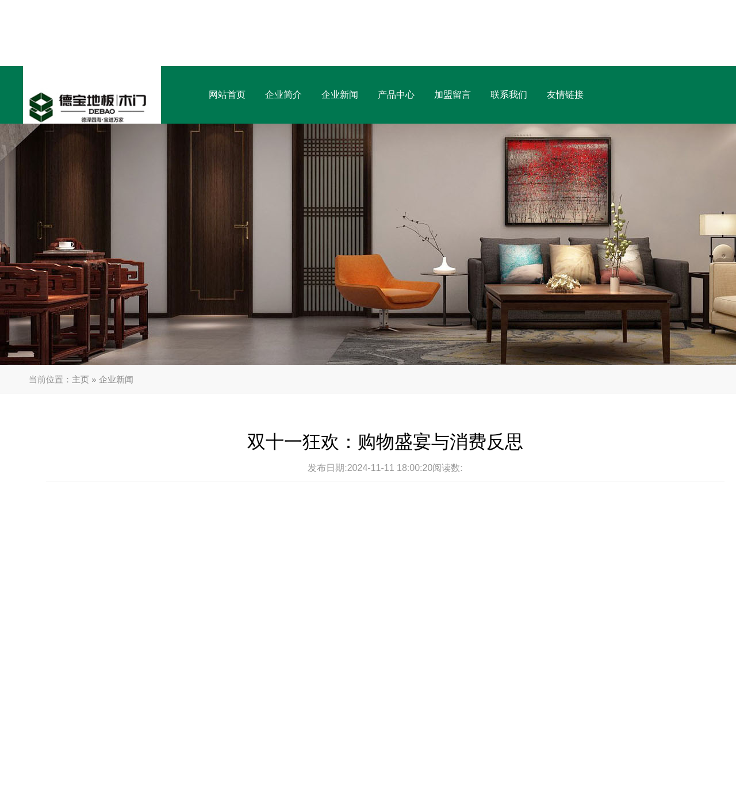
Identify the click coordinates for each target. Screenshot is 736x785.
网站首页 (227, 94)
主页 (80, 379)
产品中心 (396, 94)
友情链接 (565, 94)
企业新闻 (339, 94)
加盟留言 (452, 94)
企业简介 (283, 94)
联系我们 (508, 94)
